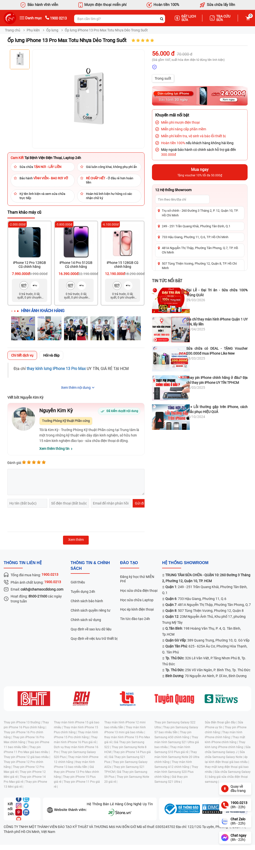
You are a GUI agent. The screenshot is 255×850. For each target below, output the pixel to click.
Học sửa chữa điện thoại (138, 591)
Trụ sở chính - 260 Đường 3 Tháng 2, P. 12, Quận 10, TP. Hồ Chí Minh (200, 213)
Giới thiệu (78, 582)
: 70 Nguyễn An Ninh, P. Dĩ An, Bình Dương (206, 676)
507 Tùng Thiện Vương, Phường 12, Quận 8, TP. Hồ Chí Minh (199, 266)
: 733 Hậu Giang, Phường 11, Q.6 (195, 599)
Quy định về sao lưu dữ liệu (91, 629)
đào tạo (129, 563)
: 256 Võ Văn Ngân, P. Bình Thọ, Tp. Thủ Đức (207, 670)
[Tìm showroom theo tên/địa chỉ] (182, 199)
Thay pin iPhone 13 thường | (23, 722)
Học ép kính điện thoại (137, 609)
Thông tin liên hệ (23, 563)
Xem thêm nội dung (76, 388)
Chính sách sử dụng (86, 620)
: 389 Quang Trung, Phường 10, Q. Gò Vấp (207, 640)
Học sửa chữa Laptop (136, 600)
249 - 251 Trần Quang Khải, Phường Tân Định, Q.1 (196, 226)
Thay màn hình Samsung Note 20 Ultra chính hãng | (176, 757)
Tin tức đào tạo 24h (135, 619)
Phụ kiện (33, 30)
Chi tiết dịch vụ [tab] (22, 355)
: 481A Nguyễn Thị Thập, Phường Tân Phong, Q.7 (208, 605)
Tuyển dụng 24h (83, 592)
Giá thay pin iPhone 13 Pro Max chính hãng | (76, 772)
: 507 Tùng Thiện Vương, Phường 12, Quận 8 (204, 611)
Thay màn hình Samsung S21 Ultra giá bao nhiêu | (176, 742)
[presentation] (45, 519)
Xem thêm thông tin (54, 449)
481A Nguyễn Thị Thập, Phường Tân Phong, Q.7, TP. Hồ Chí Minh (200, 250)
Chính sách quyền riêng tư (90, 610)
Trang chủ (12, 30)
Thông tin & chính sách (90, 566)
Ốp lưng (52, 30)
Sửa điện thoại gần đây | (221, 722)
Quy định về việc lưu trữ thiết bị (94, 639)
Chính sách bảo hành (87, 601)
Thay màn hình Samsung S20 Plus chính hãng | (176, 772)
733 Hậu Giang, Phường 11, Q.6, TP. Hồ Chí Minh (195, 237)
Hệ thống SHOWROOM (185, 563)
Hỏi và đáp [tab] (51, 355)
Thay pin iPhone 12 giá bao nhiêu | (27, 757)
